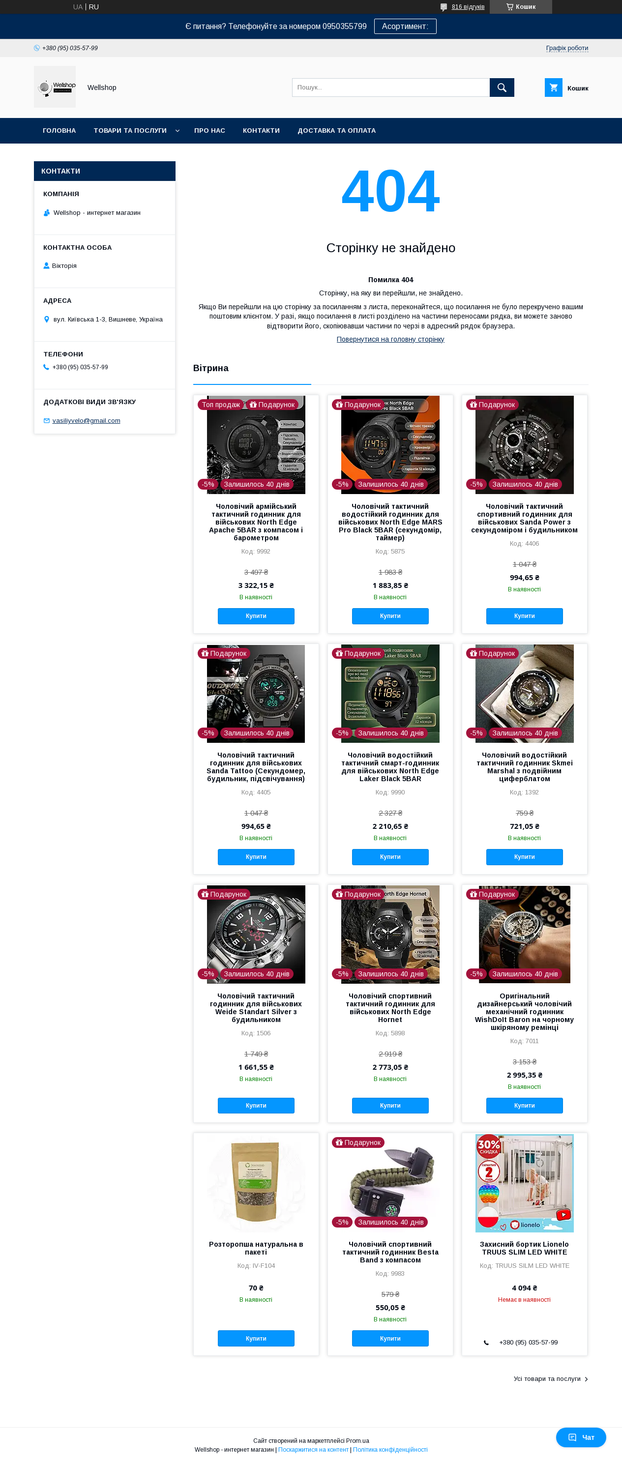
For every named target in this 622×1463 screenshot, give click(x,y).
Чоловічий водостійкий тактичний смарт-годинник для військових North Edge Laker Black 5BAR (390, 767)
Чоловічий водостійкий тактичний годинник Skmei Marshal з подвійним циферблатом (524, 767)
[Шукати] (502, 87)
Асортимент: (405, 26)
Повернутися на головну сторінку (390, 339)
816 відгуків (468, 6)
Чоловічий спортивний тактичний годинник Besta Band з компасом (390, 1252)
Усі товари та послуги (547, 1378)
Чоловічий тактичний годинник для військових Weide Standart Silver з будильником (256, 1008)
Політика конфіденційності (390, 1449)
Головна (59, 130)
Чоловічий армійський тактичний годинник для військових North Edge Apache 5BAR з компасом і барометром (256, 522)
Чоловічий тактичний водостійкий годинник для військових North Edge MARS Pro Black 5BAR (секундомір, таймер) (390, 522)
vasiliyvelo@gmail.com (86, 420)
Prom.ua (357, 1440)
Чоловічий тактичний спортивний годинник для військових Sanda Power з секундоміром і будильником (524, 518)
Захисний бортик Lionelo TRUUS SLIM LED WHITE (524, 1248)
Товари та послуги (130, 130)
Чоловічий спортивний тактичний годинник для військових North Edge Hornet (390, 1008)
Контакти (261, 130)
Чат (581, 1437)
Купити (256, 616)
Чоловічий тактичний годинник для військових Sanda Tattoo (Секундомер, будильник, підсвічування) (256, 767)
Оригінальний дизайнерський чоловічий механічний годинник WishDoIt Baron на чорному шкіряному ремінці (524, 1011)
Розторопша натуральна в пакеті (256, 1248)
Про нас (209, 130)
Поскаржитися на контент (313, 1449)
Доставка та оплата (336, 130)
